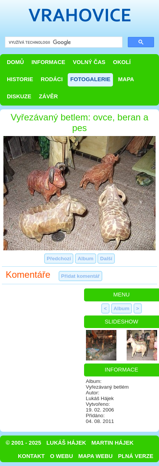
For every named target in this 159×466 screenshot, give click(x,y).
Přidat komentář (80, 276)
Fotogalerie (90, 79)
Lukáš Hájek (66, 443)
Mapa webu (95, 456)
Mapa (126, 79)
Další (106, 258)
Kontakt (31, 456)
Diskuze (19, 96)
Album (85, 258)
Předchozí (59, 258)
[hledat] (63, 42)
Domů (15, 62)
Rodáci (52, 79)
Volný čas (89, 62)
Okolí (121, 62)
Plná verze (135, 456)
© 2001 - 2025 (23, 443)
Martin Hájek (112, 443)
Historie (20, 79)
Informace (48, 62)
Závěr (48, 96)
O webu (61, 456)
